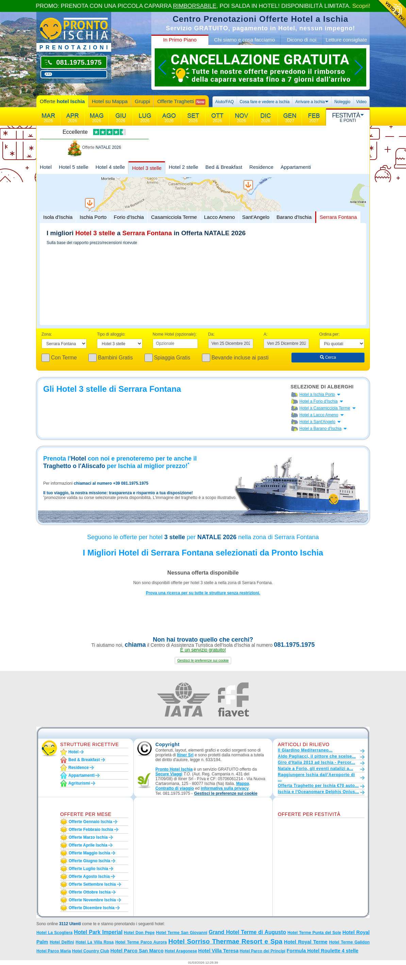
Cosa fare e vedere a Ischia (265, 101)
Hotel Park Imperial (98, 932)
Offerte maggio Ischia (89, 853)
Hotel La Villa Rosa (94, 942)
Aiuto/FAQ (224, 101)
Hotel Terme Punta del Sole (314, 932)
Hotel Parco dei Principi (263, 951)
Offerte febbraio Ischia (91, 829)
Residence (261, 167)
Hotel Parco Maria (53, 951)
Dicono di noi (302, 40)
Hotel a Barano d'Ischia (321, 428)
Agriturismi (79, 783)
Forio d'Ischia (129, 217)
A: (265, 334)
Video (361, 101)
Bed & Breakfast (223, 167)
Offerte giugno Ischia (89, 860)
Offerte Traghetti (181, 101)
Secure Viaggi (168, 774)
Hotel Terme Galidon (349, 942)
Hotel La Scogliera (54, 932)
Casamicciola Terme (174, 217)
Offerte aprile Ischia (88, 845)
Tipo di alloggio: (111, 334)
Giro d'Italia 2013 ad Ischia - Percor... (316, 762)
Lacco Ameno (219, 217)
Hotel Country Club (90, 951)
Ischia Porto (93, 217)
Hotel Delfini (62, 942)
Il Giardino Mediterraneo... (305, 750)
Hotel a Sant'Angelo (318, 421)
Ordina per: (329, 334)
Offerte (62, 101)
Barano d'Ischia (293, 217)
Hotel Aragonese (181, 951)
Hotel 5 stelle (73, 167)
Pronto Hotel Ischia (173, 769)
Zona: (46, 334)
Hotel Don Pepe (139, 932)
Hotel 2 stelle (183, 167)
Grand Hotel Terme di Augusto (247, 932)
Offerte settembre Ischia (92, 884)
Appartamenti (296, 167)
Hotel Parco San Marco (137, 950)
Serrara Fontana (338, 217)
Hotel (46, 167)
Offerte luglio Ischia (88, 868)
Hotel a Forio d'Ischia (319, 401)
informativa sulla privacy (225, 788)
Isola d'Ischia (57, 217)
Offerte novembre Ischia (92, 900)
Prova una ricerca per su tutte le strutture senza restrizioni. (203, 593)
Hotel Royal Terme (305, 942)
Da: (211, 334)
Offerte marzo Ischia (88, 837)
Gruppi (142, 101)
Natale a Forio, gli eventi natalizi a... (315, 768)
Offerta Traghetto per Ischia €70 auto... (318, 785)
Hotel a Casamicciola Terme (325, 408)
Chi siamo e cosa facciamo (244, 40)
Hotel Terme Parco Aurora (141, 942)
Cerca (328, 357)
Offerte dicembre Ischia (92, 907)
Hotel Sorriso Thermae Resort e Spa (225, 941)
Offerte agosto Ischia (89, 876)
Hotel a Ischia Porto (317, 394)
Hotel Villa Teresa (218, 950)
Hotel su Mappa (110, 101)
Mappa (242, 783)
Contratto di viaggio (174, 788)
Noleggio (342, 101)
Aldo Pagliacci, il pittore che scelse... (317, 756)
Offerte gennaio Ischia (90, 821)
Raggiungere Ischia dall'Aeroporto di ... (316, 777)
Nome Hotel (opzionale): (175, 334)
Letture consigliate (346, 40)
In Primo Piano (180, 40)
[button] (203, 660)
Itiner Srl (185, 755)
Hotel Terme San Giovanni (181, 932)
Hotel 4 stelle (110, 167)
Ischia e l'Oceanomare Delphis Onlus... (318, 791)
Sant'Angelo (255, 217)
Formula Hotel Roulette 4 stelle (322, 950)
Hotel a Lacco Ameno (319, 415)
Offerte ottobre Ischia (90, 892)
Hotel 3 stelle (147, 168)
